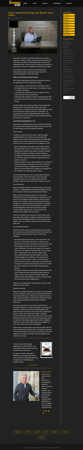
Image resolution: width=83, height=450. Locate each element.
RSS (46, 432)
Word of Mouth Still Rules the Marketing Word (68, 62)
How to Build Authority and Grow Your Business (68, 90)
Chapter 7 (66, 29)
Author (44, 3)
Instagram (55, 432)
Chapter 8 (66, 32)
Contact (69, 3)
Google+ (41, 437)
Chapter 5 (66, 24)
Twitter (28, 432)
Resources (56, 3)
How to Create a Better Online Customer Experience (68, 51)
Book (34, 3)
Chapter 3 (66, 19)
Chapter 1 (66, 14)
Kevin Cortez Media (34, 447)
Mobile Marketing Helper (53, 447)
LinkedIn (37, 432)
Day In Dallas (66, 67)
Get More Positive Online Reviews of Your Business (67, 71)
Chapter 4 (66, 22)
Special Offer (67, 34)
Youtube (65, 432)
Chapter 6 (19, 18)
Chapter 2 (66, 17)
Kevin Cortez (13, 18)
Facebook (18, 432)
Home (25, 3)
